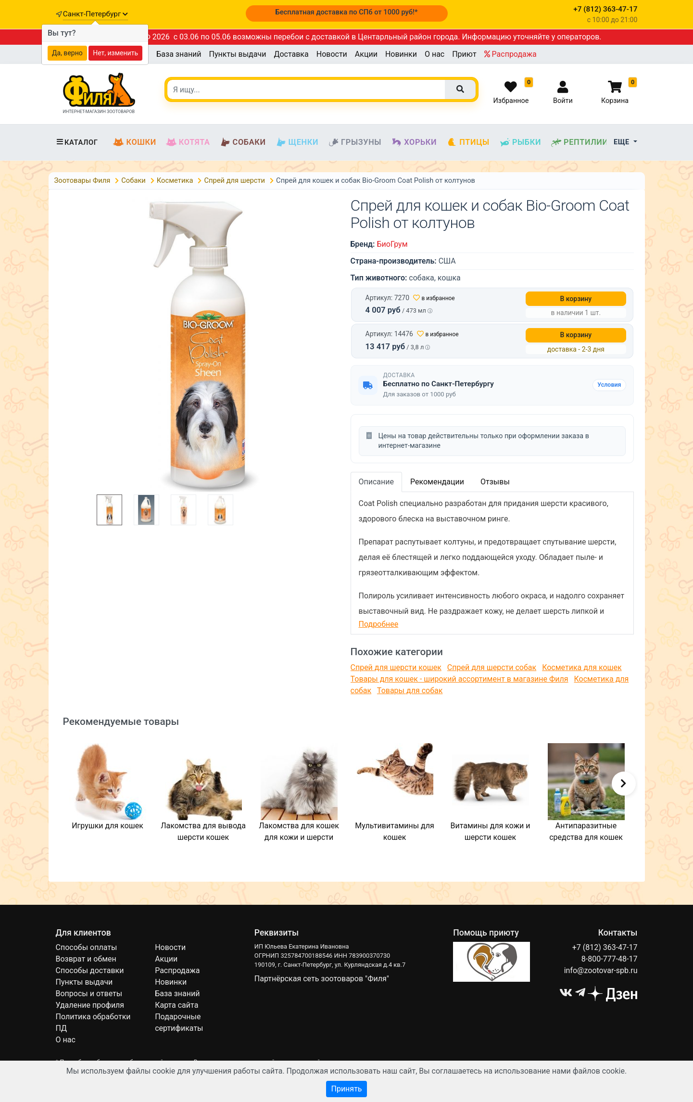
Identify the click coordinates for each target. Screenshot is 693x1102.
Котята (188, 142)
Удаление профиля (90, 1005)
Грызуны (354, 142)
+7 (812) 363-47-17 (605, 947)
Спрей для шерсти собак (491, 667)
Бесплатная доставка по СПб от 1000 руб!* (346, 12)
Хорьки (414, 142)
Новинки (401, 54)
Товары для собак (409, 690)
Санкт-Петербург (95, 14)
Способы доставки (90, 970)
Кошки (134, 142)
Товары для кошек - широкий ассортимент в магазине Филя (459, 679)
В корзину (576, 299)
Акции (366, 54)
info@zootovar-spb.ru (601, 970)
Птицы (468, 142)
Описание (376, 481)
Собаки (243, 142)
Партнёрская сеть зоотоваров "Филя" (321, 978)
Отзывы (495, 481)
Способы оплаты (86, 947)
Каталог (77, 142)
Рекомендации (437, 481)
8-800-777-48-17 (609, 958)
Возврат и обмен (86, 958)
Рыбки (520, 142)
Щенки (297, 142)
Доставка (291, 54)
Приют (464, 54)
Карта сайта (176, 1005)
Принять (346, 1088)
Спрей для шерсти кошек (396, 667)
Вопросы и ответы (89, 993)
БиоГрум (392, 244)
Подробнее (379, 624)
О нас (434, 54)
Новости (331, 54)
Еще (622, 142)
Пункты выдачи (237, 54)
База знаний (178, 54)
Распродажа (510, 54)
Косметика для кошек (581, 667)
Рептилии (579, 142)
